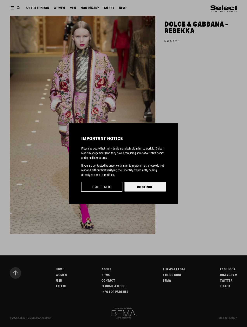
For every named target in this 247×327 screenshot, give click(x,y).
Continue (145, 187)
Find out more (101, 187)
